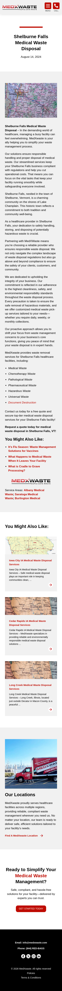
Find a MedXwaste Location (21, 835)
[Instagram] (34, 956)
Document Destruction (22, 402)
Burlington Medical (27, 498)
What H (13, 456)
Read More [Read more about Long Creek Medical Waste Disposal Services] (50, 709)
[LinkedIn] (39, 956)
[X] (28, 956)
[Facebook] (23, 956)
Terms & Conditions (31, 977)
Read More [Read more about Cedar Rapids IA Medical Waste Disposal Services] (50, 649)
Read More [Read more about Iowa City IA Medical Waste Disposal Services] (50, 585)
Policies (31, 973)
